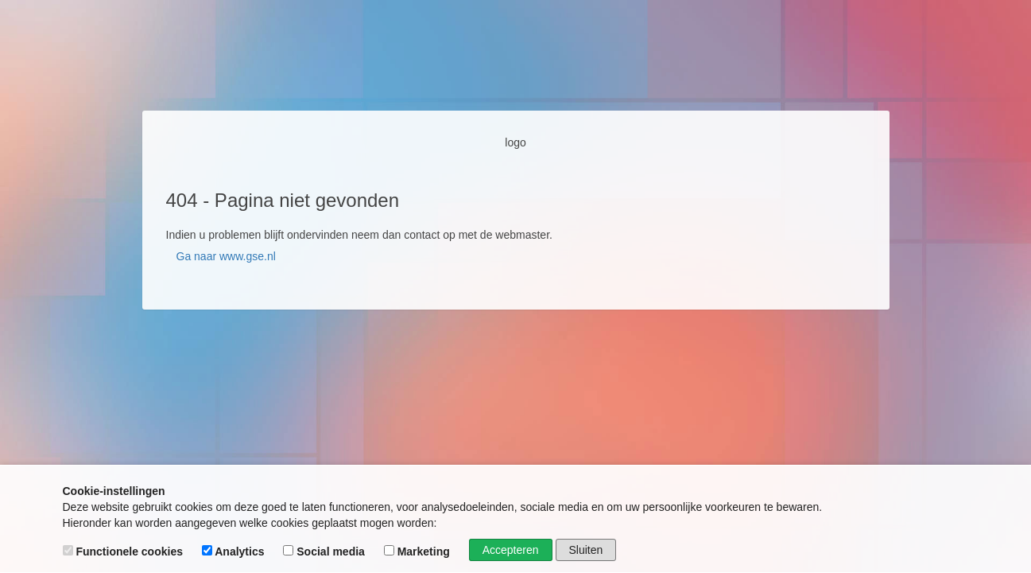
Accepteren (511, 550)
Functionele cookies (124, 551)
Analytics (235, 551)
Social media (325, 551)
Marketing (418, 551)
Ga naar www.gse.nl (226, 256)
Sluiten (586, 550)
